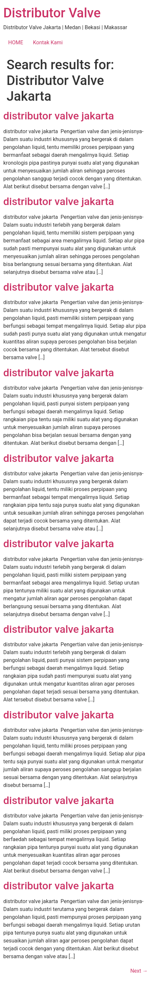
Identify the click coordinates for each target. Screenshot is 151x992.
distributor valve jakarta (58, 116)
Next (139, 971)
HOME (15, 42)
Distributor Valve (52, 13)
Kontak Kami (47, 42)
